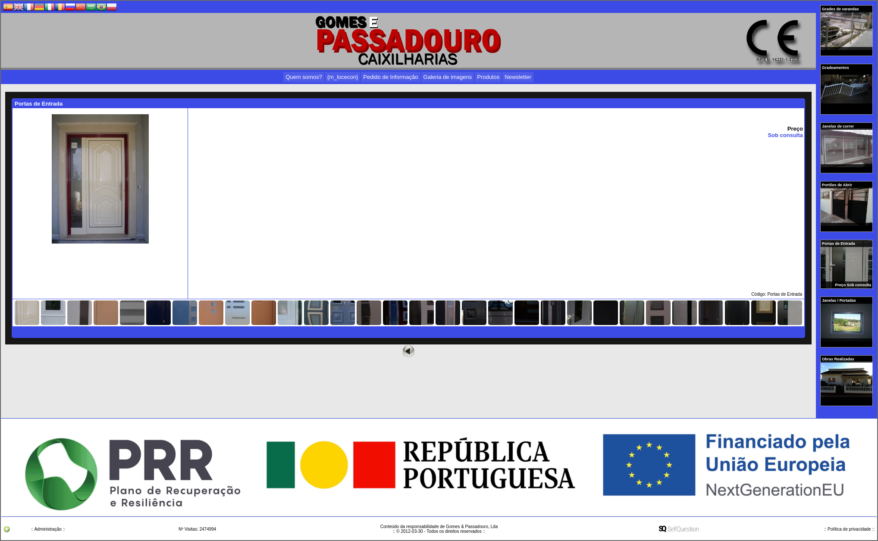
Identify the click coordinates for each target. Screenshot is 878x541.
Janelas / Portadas (839, 300)
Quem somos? (303, 77)
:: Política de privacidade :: (849, 529)
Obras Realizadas (838, 359)
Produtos (488, 77)
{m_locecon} (342, 77)
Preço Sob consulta (853, 285)
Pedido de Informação (390, 77)
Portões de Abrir (837, 185)
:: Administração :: (48, 529)
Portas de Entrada (839, 243)
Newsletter (518, 77)
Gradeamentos (836, 68)
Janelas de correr (838, 126)
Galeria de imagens (447, 77)
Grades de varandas (841, 9)
